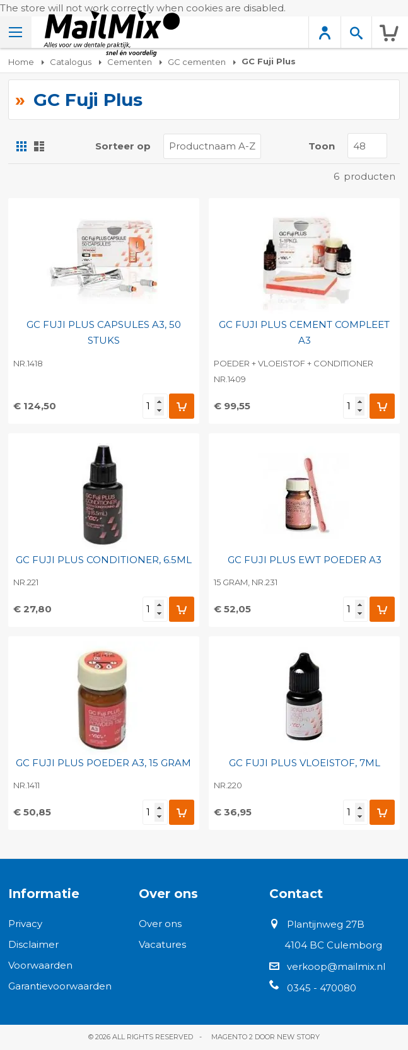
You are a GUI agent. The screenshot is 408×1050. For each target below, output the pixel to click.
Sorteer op (123, 146)
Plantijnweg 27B (325, 924)
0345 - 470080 (321, 988)
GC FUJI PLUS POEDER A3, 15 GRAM (103, 763)
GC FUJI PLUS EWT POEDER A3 (305, 560)
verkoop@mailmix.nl (336, 966)
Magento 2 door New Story (265, 1036)
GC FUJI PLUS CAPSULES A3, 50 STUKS (103, 332)
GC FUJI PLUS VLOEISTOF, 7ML (304, 763)
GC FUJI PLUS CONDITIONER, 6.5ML (104, 560)
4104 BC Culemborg (333, 945)
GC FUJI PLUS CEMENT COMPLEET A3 (304, 332)
